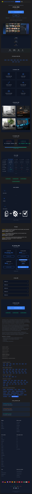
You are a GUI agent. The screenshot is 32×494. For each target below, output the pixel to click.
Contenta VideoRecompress (19, 471)
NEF (9, 371)
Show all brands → (15, 396)
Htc (25, 391)
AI (15, 376)
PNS (7, 385)
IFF (24, 382)
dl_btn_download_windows (16, 12)
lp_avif (2, 444)
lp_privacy (2, 450)
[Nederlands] (10, 482)
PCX (18, 382)
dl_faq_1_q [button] (6, 281)
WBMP (4, 382)
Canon (4, 389)
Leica (9, 396)
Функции (16, 15)
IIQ (3, 371)
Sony (15, 389)
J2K (12, 380)
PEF (19, 371)
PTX (22, 371)
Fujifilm (13, 391)
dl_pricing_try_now (9, 256)
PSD (4, 365)
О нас (1, 471)
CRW (16, 369)
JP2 (9, 380)
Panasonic (5, 391)
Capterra (18, 486)
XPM (8, 382)
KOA (27, 382)
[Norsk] (22, 482)
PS (3, 376)
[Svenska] (24, 482)
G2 (21, 486)
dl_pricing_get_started (23, 256)
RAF (25, 371)
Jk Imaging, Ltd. (19, 394)
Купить (2, 422)
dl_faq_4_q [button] (6, 291)
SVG (10, 365)
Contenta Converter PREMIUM (8, 1)
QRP (9, 376)
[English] (3, 482)
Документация (2, 428)
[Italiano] (15, 482)
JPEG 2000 (5, 380)
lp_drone (2, 458)
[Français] (8, 482)
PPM (18, 380)
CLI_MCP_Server (18, 422)
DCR (19, 369)
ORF (16, 371)
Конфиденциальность (5, 358)
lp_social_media (18, 425)
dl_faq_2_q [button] (6, 284)
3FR (4, 369)
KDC (6, 371)
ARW (7, 369)
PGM (22, 380)
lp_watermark (2, 441)
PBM (25, 380)
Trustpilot (15, 486)
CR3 (13, 369)
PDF (7, 365)
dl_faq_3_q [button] (6, 288)
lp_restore (2, 447)
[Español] (12, 482)
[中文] (29, 482)
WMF (13, 376)
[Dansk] (20, 482)
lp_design (2, 464)
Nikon (9, 391)
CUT (21, 382)
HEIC (17, 436)
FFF (25, 369)
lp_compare (2, 461)
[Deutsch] (5, 482)
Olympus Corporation (19, 391)
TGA (11, 382)
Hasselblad (5, 396)
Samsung (23, 389)
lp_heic (2, 436)
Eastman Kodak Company (7, 394)
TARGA (14, 382)
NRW (13, 371)
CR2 (10, 369)
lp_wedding (18, 428)
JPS (4, 385)
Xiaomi (25, 394)
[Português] (17, 482)
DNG (22, 369)
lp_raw (2, 438)
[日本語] (27, 482)
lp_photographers (3, 455)
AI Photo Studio (18, 475)
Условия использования (12, 358)
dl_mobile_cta (18, 1)
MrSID (15, 380)
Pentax (14, 394)
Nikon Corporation (10, 389)
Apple (19, 389)
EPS (6, 376)
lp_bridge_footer (18, 431)
